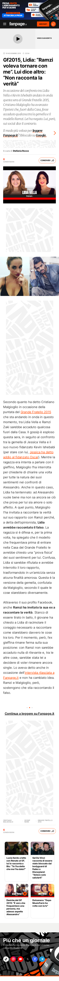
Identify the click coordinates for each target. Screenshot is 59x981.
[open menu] (3, 24)
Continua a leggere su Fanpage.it (29, 713)
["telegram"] (42, 959)
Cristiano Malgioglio (8, 821)
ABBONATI (43, 24)
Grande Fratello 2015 (36, 412)
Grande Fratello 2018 (45, 821)
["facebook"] (35, 959)
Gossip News (27, 821)
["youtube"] (20, 959)
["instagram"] (13, 959)
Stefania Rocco (21, 151)
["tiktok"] (6, 959)
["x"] (28, 959)
